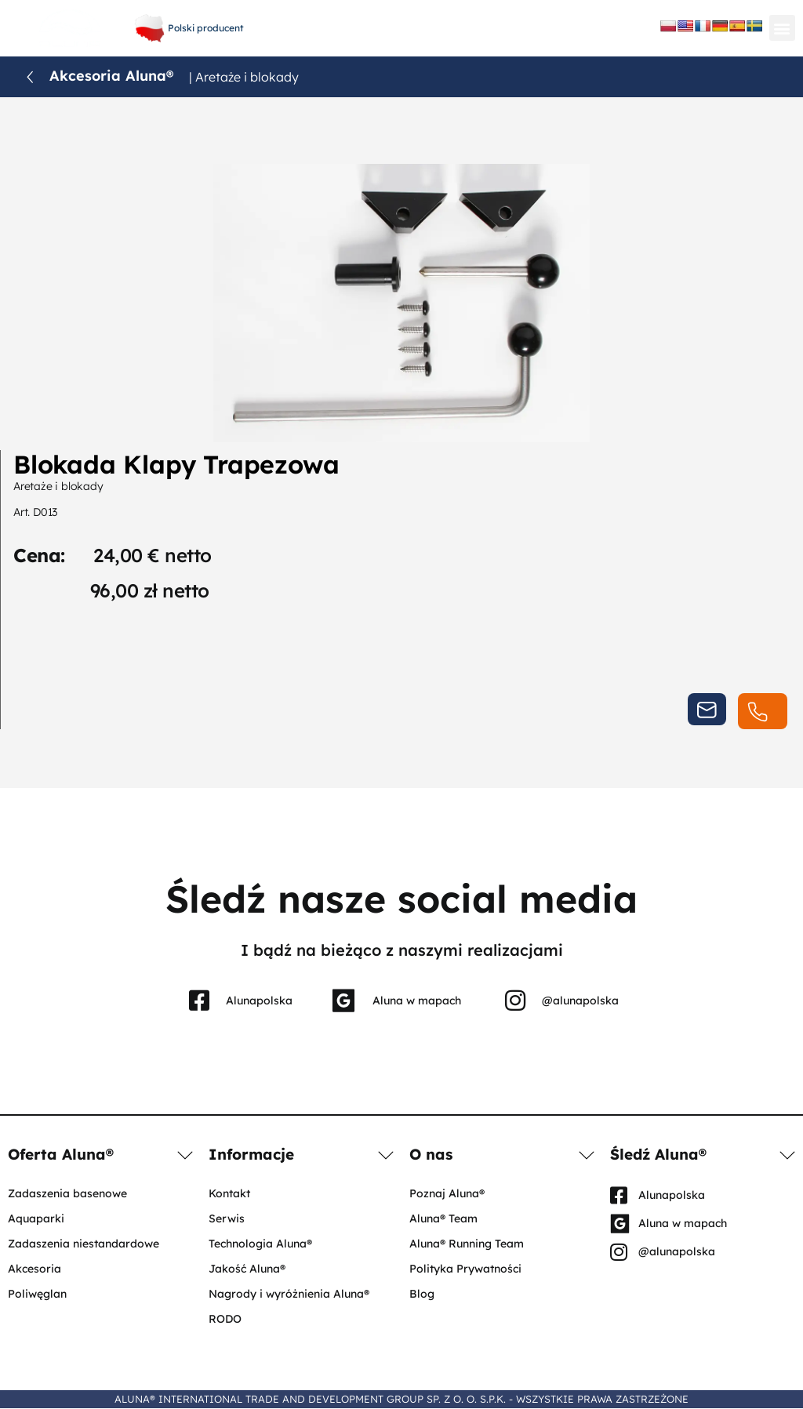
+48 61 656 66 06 (398, 16)
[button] (782, 28)
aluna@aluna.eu (397, 32)
